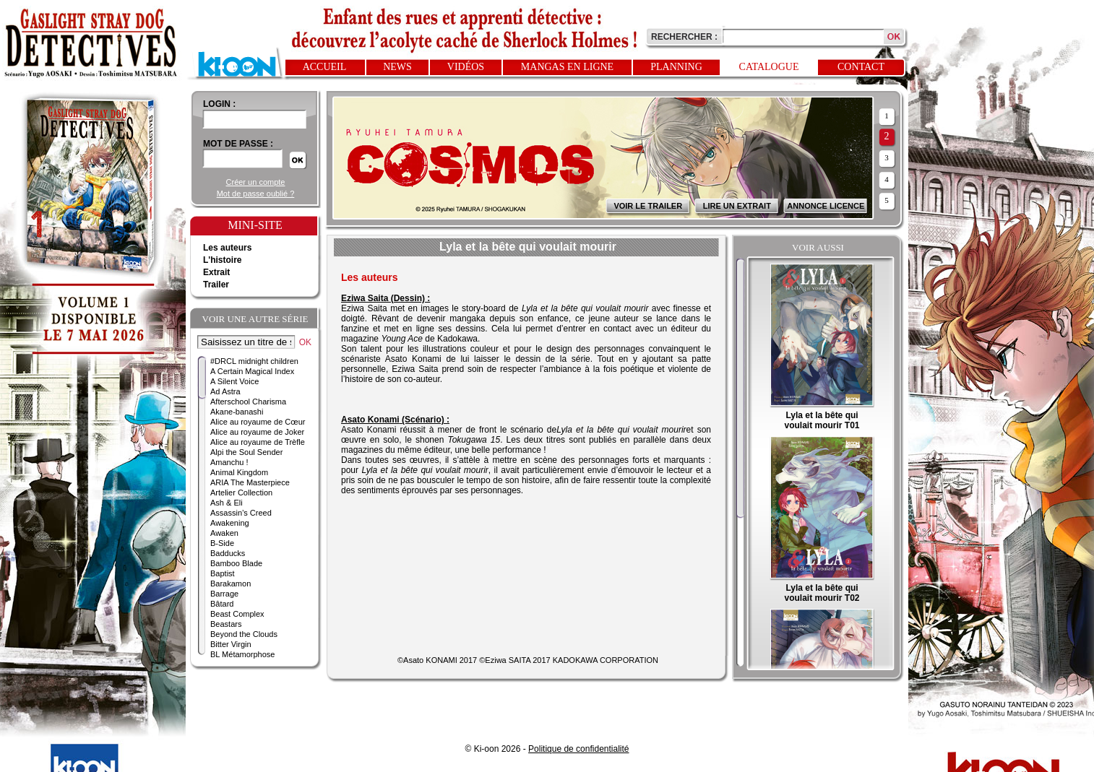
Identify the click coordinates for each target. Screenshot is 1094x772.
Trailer (216, 284)
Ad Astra (225, 391)
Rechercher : (684, 37)
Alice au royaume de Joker (257, 432)
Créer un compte (255, 182)
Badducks (227, 553)
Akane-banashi (236, 411)
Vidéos (465, 66)
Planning (676, 66)
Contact (860, 66)
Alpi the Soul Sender (246, 452)
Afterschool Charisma (248, 401)
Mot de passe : (238, 144)
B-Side (222, 543)
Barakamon (230, 583)
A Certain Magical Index (252, 371)
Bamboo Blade (236, 563)
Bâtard (221, 603)
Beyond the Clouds (243, 634)
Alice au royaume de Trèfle (257, 442)
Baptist (222, 573)
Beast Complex (237, 614)
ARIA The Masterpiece (250, 482)
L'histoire (222, 260)
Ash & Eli (226, 502)
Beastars (225, 624)
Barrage (224, 593)
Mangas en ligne (567, 66)
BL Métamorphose (242, 654)
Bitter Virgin (230, 644)
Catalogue (769, 66)
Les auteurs (227, 248)
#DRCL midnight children (254, 361)
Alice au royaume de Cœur (257, 421)
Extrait (216, 272)
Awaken (224, 533)
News (397, 66)
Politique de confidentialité (578, 749)
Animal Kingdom (239, 472)
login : (219, 104)
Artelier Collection (241, 492)
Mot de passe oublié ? (256, 193)
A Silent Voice (234, 381)
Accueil (325, 66)
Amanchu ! (229, 462)
